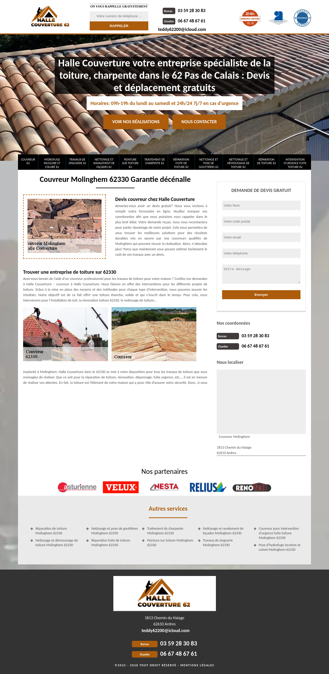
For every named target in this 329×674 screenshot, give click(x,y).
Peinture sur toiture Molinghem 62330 (170, 542)
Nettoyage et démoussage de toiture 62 (238, 163)
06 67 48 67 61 (184, 21)
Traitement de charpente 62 (154, 161)
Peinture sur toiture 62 (130, 163)
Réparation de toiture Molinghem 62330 (51, 530)
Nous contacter (199, 122)
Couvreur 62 (28, 161)
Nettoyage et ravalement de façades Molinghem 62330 (223, 530)
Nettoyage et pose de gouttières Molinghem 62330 (114, 530)
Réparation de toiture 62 (266, 161)
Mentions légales (197, 665)
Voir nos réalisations (136, 122)
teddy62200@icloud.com (182, 29)
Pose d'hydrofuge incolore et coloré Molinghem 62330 (279, 547)
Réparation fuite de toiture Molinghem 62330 (110, 542)
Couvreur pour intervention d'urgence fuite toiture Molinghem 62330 (279, 533)
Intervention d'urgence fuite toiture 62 (295, 163)
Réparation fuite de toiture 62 (181, 163)
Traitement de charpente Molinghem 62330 (165, 530)
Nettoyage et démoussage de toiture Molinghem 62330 (56, 542)
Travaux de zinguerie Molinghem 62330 (218, 542)
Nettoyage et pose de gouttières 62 (208, 163)
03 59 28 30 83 (184, 10)
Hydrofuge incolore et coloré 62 (52, 163)
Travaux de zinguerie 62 (77, 161)
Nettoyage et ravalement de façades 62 (104, 163)
